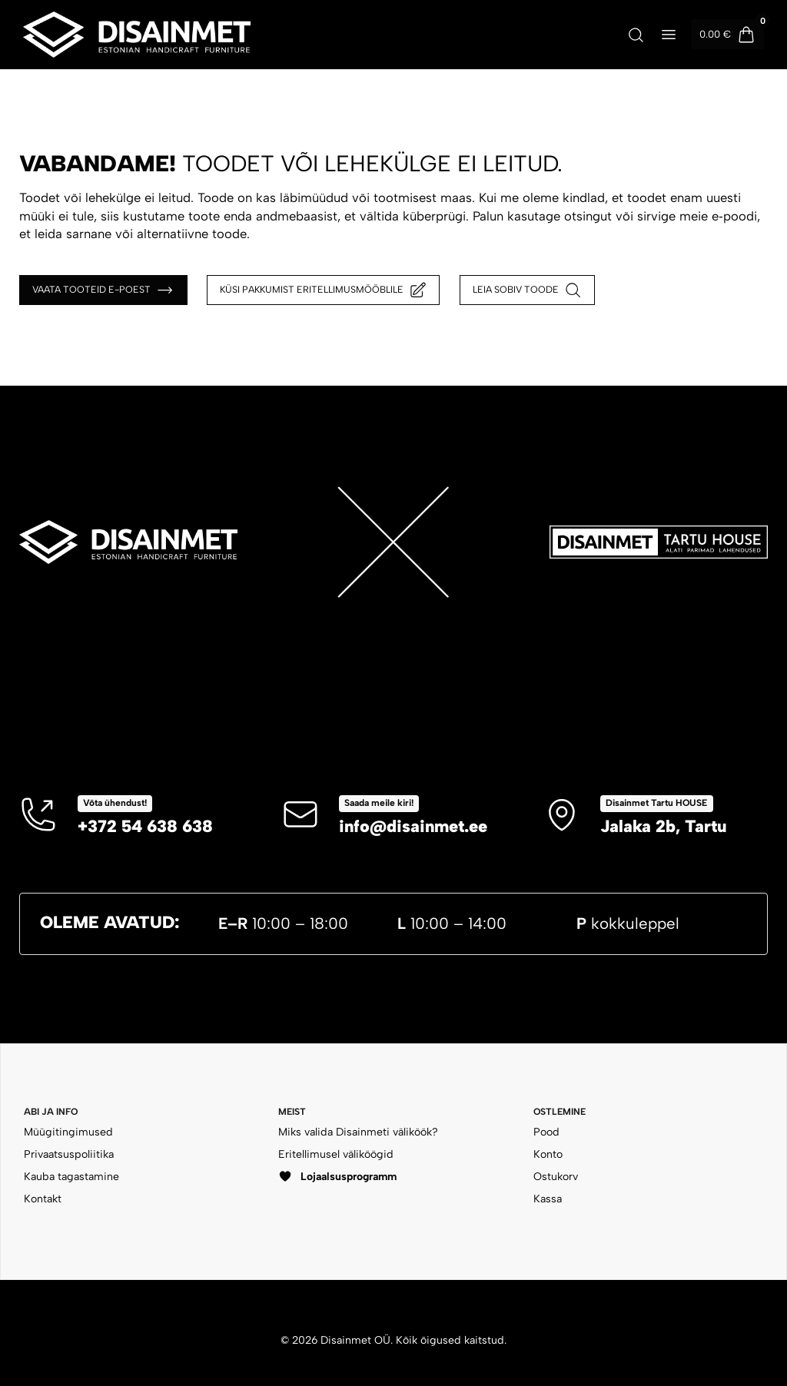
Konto (548, 1154)
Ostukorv (555, 1176)
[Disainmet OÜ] (137, 35)
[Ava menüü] (669, 34)
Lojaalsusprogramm (337, 1176)
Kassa (547, 1198)
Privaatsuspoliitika (69, 1154)
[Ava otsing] (635, 34)
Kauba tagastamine (71, 1176)
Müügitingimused (68, 1132)
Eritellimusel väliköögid (336, 1154)
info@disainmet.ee (413, 826)
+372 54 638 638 (145, 826)
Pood (546, 1132)
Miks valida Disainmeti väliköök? (358, 1132)
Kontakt (42, 1198)
